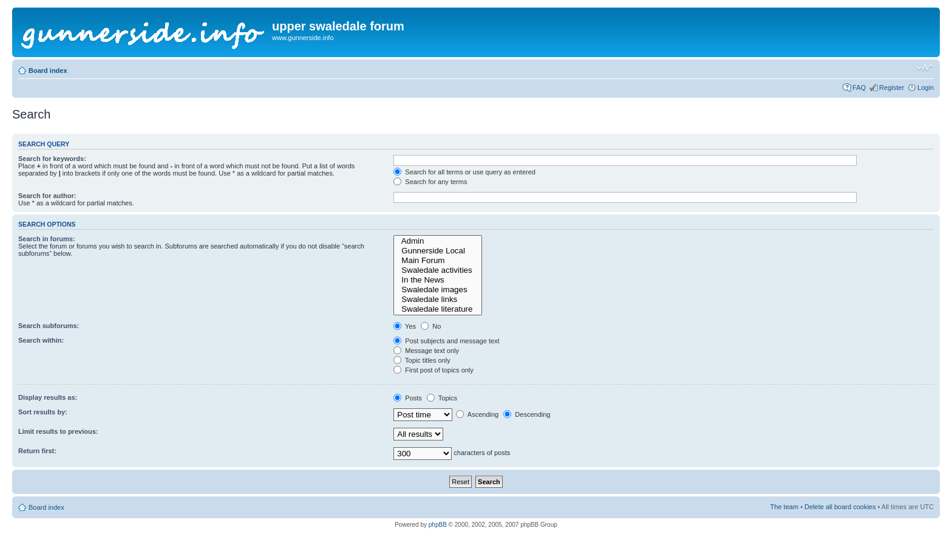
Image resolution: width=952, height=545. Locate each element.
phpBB (438, 524)
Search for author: (47, 195)
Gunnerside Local (438, 251)
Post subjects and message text (446, 340)
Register (891, 87)
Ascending (477, 414)
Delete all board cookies (839, 506)
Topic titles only (421, 360)
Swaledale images (438, 290)
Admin (438, 241)
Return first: (37, 450)
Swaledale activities (438, 270)
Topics (442, 398)
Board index (48, 70)
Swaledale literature (438, 309)
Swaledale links (438, 299)
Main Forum (438, 261)
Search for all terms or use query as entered (464, 172)
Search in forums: (46, 238)
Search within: (41, 340)
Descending (526, 414)
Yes (404, 326)
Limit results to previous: (58, 431)
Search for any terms (430, 181)
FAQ (859, 87)
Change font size (925, 68)
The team (784, 506)
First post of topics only (433, 370)
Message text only (426, 350)
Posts (407, 398)
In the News (438, 280)
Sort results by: (42, 412)
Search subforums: (48, 325)
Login (925, 87)
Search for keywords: (52, 158)
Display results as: (47, 397)
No (431, 326)
